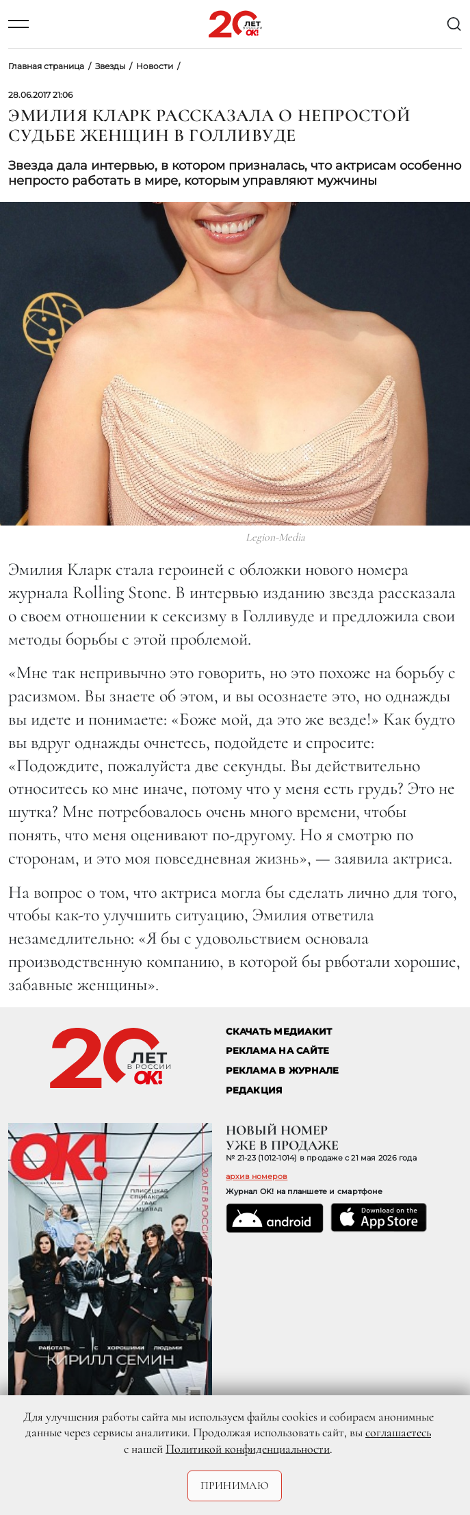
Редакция (254, 1090)
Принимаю (235, 1485)
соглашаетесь (398, 1432)
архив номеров (256, 1176)
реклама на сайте (277, 1051)
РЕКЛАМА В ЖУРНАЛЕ (282, 1070)
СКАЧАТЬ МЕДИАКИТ (279, 1031)
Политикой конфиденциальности (248, 1448)
